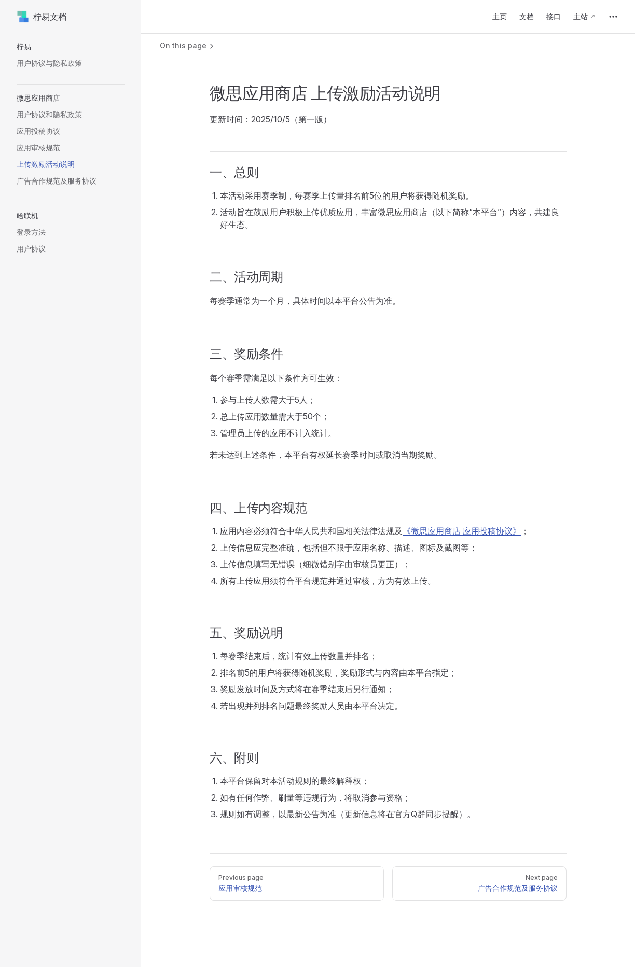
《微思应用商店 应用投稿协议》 (462, 531)
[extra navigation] (613, 16)
